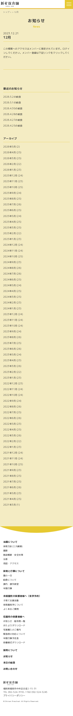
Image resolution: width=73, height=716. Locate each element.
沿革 (5, 559)
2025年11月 (10, 181)
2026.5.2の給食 (12, 96)
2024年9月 (9, 262)
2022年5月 (9, 423)
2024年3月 (9, 296)
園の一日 (7, 575)
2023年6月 (9, 348)
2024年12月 (10, 244)
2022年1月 (9, 447)
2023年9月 (9, 331)
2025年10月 (10, 187)
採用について (10, 650)
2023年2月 (9, 372)
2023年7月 (9, 343)
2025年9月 (9, 192)
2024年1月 (9, 308)
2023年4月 (9, 360)
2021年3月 (9, 504)
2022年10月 (10, 394)
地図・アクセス (11, 563)
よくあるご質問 (11, 609)
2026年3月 (9, 158)
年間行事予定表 (11, 638)
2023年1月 (9, 377)
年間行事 (7, 588)
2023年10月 (10, 325)
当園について (10, 541)
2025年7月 (9, 204)
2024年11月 (10, 250)
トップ (6, 12)
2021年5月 (9, 493)
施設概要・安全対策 (13, 554)
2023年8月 (9, 337)
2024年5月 (9, 285)
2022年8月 (9, 406)
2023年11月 (10, 319)
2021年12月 (10, 452)
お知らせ (8, 656)
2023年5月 (9, 354)
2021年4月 (9, 499)
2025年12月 (10, 175)
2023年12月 (10, 314)
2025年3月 (9, 227)
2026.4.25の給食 (12, 125)
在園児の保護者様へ (14, 616)
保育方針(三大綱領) (13, 546)
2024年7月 (9, 273)
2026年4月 (9, 152)
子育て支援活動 (11, 600)
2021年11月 (10, 458)
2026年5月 (9, 146)
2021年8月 (9, 475)
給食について (10, 579)
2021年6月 (9, 487)
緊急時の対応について (14, 633)
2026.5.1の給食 (12, 102)
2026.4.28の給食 (12, 114)
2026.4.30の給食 (12, 108)
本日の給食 (9, 662)
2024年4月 (9, 291)
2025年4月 (9, 221)
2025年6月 (9, 210)
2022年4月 (9, 429)
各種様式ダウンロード (14, 642)
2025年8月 (9, 198)
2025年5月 (9, 216)
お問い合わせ (10, 668)
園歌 (5, 550)
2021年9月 (9, 470)
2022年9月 (9, 400)
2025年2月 (9, 233)
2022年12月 (10, 383)
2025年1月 (9, 239)
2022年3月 (9, 435)
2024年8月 (9, 267)
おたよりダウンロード (14, 625)
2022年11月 (10, 389)
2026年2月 (9, 164)
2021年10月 (10, 464)
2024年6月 (9, 279)
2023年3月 (9, 366)
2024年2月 (9, 302)
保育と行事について (14, 571)
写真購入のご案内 (12, 629)
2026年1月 (9, 169)
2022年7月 (9, 412)
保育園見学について (13, 604)
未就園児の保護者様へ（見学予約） (22, 596)
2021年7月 (9, 481)
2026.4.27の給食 (12, 119)
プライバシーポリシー (14, 695)
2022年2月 (9, 441)
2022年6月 (9, 418)
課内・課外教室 (11, 584)
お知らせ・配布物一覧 (14, 621)
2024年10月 (10, 256)
